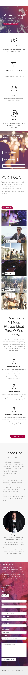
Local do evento (6, 623)
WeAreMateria (14, 672)
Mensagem (4, 642)
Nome (2, 598)
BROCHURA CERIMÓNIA (10, 159)
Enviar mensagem (8, 659)
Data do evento (5, 629)
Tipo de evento (5, 616)
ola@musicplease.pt (9, 582)
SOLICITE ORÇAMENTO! (10, 152)
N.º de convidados (6, 635)
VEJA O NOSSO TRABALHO (10, 23)
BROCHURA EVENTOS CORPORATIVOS (13, 166)
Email (2, 604)
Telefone (3, 611)
